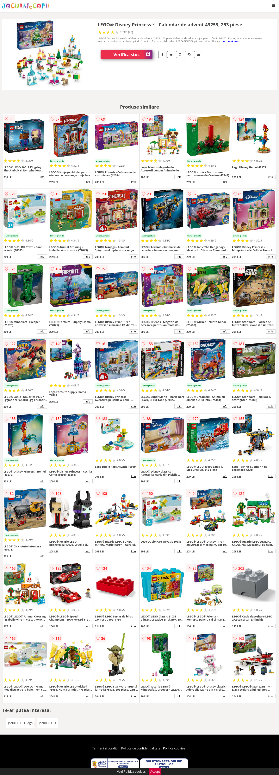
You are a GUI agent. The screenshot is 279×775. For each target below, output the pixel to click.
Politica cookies (174, 748)
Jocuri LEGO (47, 723)
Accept (155, 771)
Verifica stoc (133, 54)
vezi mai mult (231, 41)
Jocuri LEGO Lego (20, 723)
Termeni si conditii (105, 748)
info (42, 177)
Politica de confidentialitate (140, 748)
